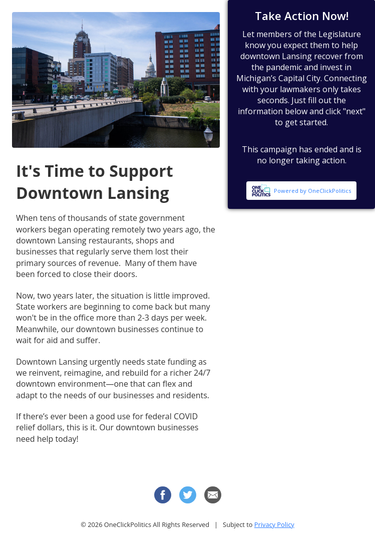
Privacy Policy (274, 524)
